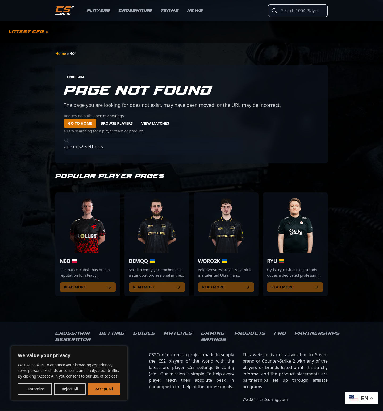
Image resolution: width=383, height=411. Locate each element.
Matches (178, 333)
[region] (69, 373)
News (195, 10)
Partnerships (317, 333)
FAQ (280, 333)
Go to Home (80, 123)
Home (61, 53)
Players (98, 10)
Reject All (70, 388)
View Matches (155, 123)
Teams (170, 10)
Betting (112, 333)
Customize (35, 388)
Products (250, 333)
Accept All (104, 388)
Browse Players (117, 123)
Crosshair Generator (73, 336)
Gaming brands (213, 336)
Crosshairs (135, 10)
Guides (144, 333)
